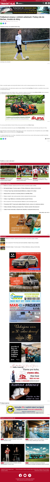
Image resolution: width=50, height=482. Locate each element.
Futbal (4, 21)
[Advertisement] (25, 73)
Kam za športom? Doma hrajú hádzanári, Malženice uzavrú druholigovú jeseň (20, 201)
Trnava (2, 439)
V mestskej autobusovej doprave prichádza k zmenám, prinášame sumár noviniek (37, 463)
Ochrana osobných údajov (28, 469)
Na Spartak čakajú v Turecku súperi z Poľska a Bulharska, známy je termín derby (24, 179)
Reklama (40, 469)
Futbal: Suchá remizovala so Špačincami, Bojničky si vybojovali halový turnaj (21, 209)
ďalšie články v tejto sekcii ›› (44, 212)
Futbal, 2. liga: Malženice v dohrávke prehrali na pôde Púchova (18, 198)
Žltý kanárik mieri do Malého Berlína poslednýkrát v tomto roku (11, 463)
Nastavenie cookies (38, 470)
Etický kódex (36, 469)
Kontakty (47, 469)
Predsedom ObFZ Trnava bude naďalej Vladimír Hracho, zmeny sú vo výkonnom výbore (24, 204)
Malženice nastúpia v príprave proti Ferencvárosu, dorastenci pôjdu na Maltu (6, 179)
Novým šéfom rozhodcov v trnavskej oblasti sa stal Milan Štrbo (18, 193)
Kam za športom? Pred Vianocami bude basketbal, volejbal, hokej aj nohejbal (22, 242)
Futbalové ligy (8, 21)
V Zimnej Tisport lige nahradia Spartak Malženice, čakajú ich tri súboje (40, 179)
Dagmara (48, 0)
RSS (44, 469)
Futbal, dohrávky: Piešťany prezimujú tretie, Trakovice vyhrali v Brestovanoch (21, 206)
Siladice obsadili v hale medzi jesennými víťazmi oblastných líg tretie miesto (20, 196)
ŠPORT (1, 21)
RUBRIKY (19, 3)
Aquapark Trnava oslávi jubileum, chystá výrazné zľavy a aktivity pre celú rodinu (37, 439)
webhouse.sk (30, 480)
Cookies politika (46, 470)
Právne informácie (19, 469)
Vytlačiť (47, 138)
